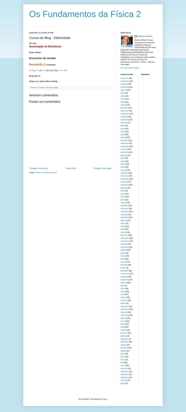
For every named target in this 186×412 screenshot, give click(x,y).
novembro (124, 81)
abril (122, 102)
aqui (37, 81)
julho (122, 93)
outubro (124, 84)
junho (123, 96)
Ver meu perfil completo (130, 68)
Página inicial (71, 168)
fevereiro (124, 108)
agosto (123, 90)
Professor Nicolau (144, 36)
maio (122, 99)
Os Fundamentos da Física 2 (85, 14)
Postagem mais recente (39, 168)
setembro (124, 87)
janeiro (123, 268)
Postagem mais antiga (102, 168)
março (123, 105)
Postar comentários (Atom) (46, 173)
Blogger (104, 399)
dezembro (124, 78)
